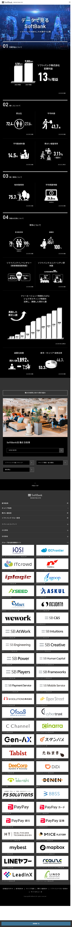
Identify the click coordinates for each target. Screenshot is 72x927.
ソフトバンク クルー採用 (58, 888)
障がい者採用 (41, 888)
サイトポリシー (35, 892)
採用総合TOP (7, 888)
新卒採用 (18, 888)
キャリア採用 (30, 888)
